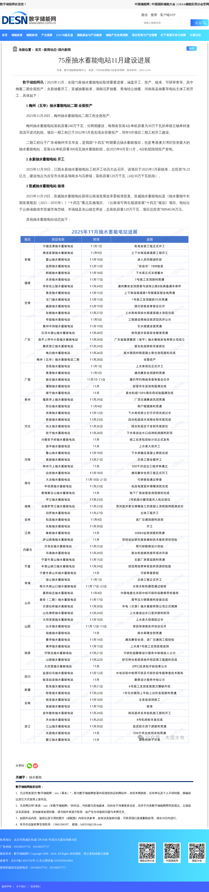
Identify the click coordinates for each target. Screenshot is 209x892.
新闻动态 (50, 50)
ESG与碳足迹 (64, 35)
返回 (191, 48)
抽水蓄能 (35, 777)
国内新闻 (64, 50)
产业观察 (46, 35)
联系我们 (35, 886)
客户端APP (168, 15)
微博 (154, 15)
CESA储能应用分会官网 (193, 4)
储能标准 (31, 35)
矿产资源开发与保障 (173, 35)
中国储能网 (142, 4)
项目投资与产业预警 (144, 35)
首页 (4, 35)
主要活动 (195, 35)
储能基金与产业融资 (89, 35)
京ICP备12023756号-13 (25, 860)
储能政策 (16, 35)
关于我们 (21, 886)
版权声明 (6, 886)
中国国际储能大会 (163, 4)
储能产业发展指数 (117, 35)
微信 (144, 15)
